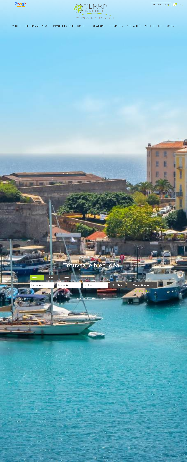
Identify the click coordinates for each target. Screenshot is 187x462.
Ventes (16, 26)
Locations (98, 26)
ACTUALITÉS (134, 26)
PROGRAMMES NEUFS (37, 26)
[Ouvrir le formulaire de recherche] (117, 285)
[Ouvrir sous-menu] (87, 26)
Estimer (65, 278)
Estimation (116, 26)
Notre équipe (153, 26)
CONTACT (171, 26)
